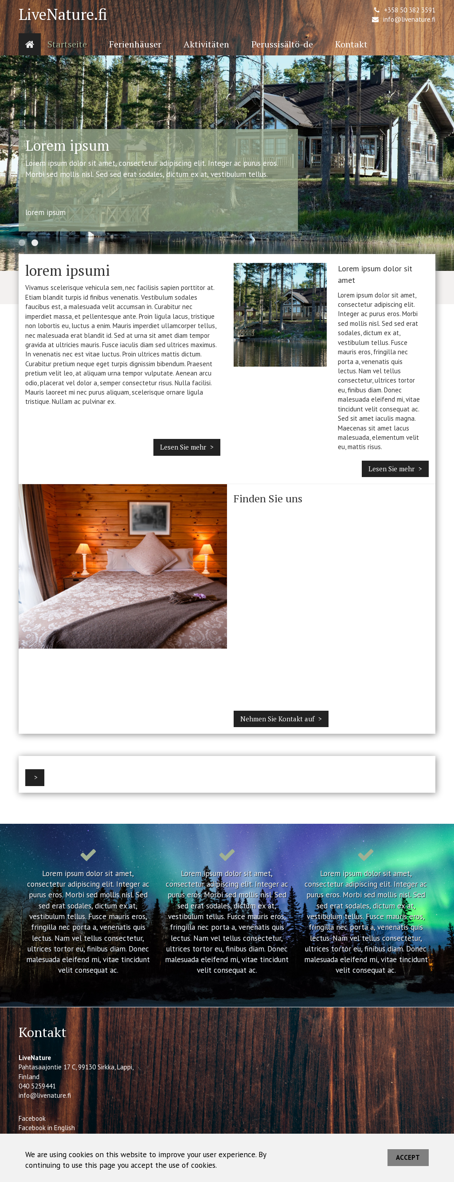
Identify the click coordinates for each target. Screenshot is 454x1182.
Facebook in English (47, 1127)
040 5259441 (37, 1086)
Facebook (32, 1118)
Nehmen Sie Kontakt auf (277, 718)
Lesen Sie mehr (183, 446)
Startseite (67, 44)
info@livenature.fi (409, 19)
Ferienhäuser (135, 44)
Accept (408, 1157)
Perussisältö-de (282, 44)
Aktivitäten (206, 44)
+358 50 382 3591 (409, 10)
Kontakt (351, 44)
